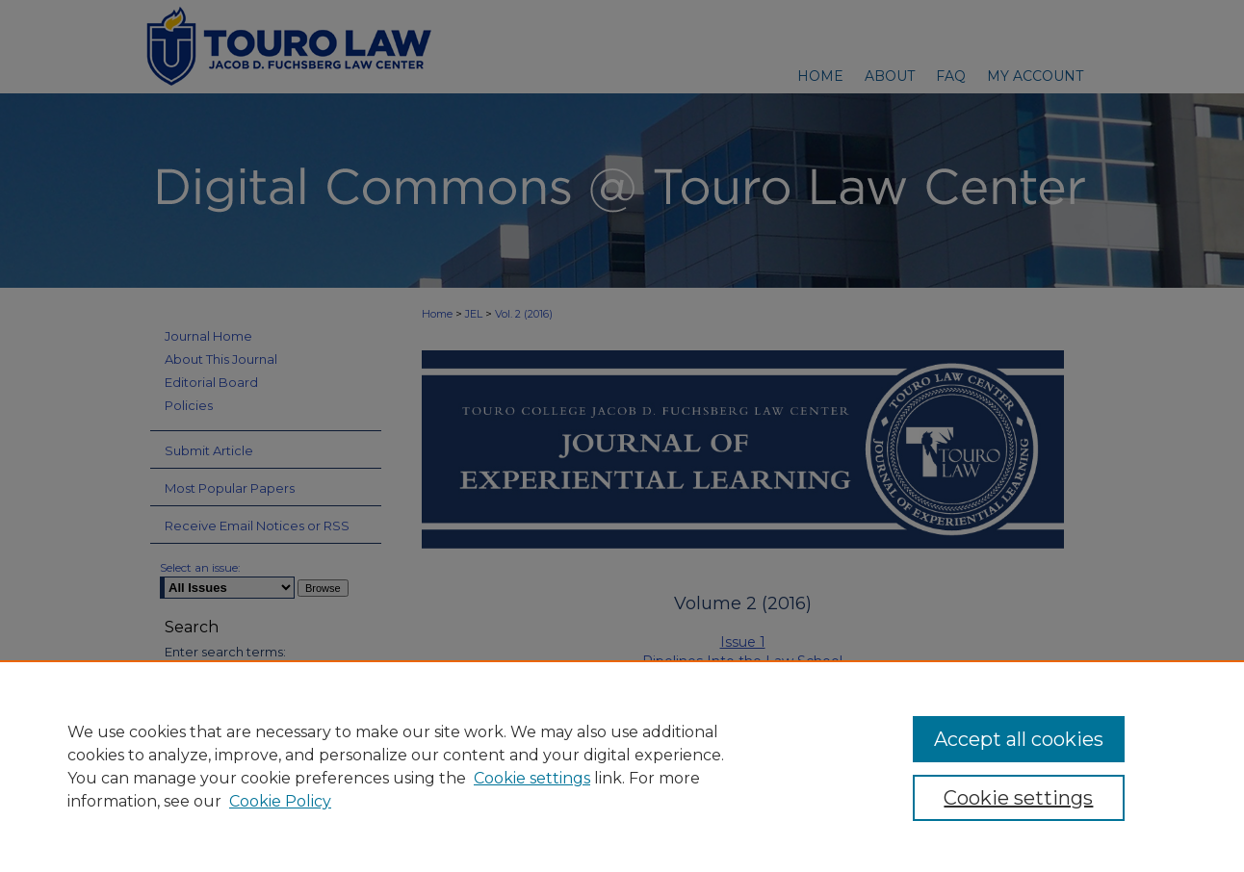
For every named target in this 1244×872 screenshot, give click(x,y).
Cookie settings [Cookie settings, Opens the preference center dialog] (1018, 797)
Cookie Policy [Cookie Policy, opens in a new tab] (280, 801)
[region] (622, 766)
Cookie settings (532, 778)
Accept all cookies (1018, 739)
